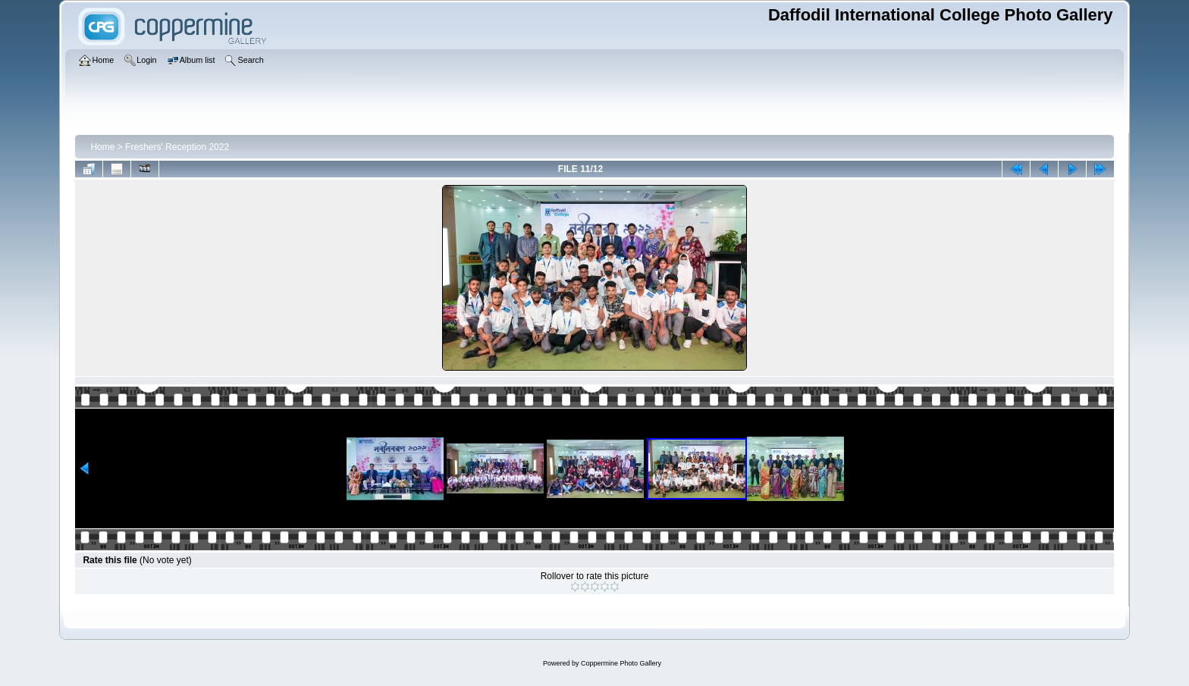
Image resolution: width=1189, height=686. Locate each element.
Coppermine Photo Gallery (621, 663)
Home (102, 147)
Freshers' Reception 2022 (177, 147)
